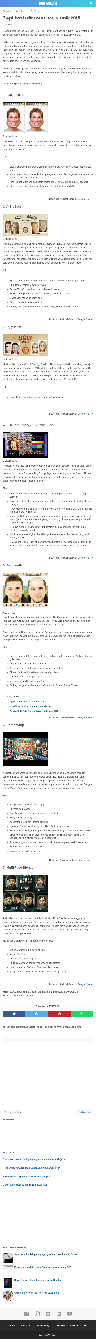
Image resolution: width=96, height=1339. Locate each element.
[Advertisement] (48, 1213)
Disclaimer (60, 1326)
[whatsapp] (82, 1014)
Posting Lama (85, 1112)
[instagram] (37, 1315)
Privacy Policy (42, 1326)
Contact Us (25, 1326)
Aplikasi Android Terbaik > (27, 83)
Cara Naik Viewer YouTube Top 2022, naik (25, 1185)
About (12, 1326)
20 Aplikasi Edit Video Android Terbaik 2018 (31, 706)
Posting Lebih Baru (13, 1112)
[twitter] (36, 1014)
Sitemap (74, 1326)
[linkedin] (59, 1315)
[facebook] (14, 1014)
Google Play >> (85, 199)
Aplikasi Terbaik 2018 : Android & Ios (28, 701)
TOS (85, 1326)
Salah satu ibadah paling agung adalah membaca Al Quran (34, 1159)
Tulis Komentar (12, 25)
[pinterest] (59, 1014)
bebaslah (48, 3)
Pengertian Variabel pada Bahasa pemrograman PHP (31, 1168)
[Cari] (91, 4)
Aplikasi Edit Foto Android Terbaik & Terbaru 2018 (34, 711)
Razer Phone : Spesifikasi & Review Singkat (26, 1176)
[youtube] (69, 1315)
